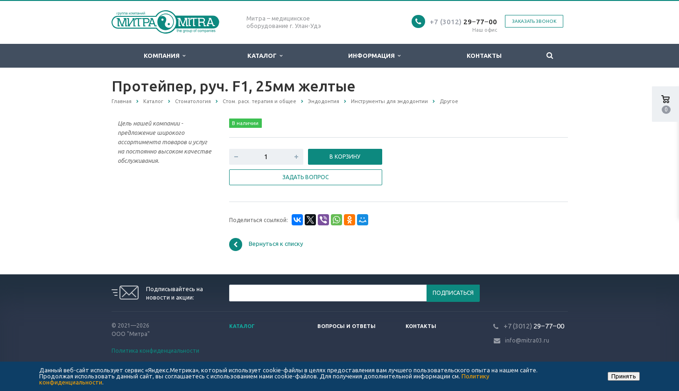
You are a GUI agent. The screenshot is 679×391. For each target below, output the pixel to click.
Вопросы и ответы (346, 326)
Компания (164, 55)
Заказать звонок (534, 21)
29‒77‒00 (463, 22)
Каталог (264, 55)
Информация (374, 55)
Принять (623, 376)
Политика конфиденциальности (155, 351)
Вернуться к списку (266, 244)
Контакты (484, 55)
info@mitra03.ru (527, 340)
